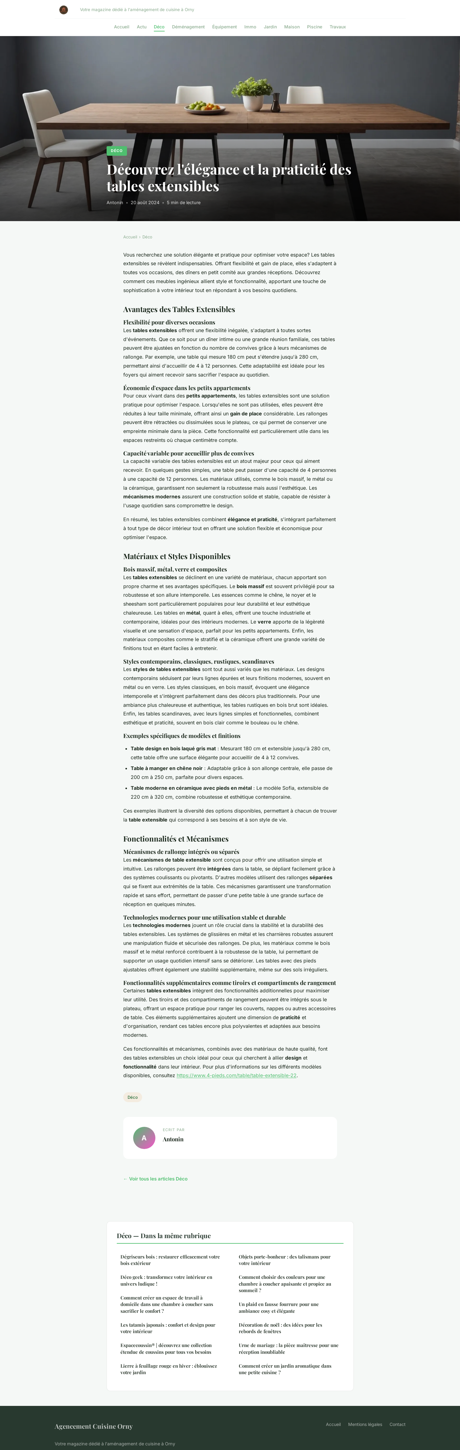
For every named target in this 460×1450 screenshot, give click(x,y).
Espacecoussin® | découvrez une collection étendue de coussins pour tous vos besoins (166, 1348)
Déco (159, 26)
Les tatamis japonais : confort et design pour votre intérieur (167, 1328)
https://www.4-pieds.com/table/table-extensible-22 (237, 1075)
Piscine (314, 26)
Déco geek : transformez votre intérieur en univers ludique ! (166, 1280)
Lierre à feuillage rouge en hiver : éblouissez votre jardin (168, 1369)
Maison (292, 26)
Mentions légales (365, 1424)
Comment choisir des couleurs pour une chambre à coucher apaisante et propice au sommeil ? (285, 1283)
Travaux (338, 26)
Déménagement (188, 26)
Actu (141, 26)
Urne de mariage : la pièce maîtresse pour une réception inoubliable (289, 1348)
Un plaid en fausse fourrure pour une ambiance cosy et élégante (279, 1307)
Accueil (121, 26)
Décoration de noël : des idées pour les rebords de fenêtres (280, 1328)
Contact (398, 1424)
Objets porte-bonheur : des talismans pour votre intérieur (285, 1260)
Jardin (270, 26)
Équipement (224, 26)
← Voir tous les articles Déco (155, 1179)
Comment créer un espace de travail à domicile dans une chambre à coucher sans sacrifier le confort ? (166, 1304)
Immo (250, 26)
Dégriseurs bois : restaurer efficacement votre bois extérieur (170, 1260)
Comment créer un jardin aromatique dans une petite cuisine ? (285, 1369)
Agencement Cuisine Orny (94, 1426)
